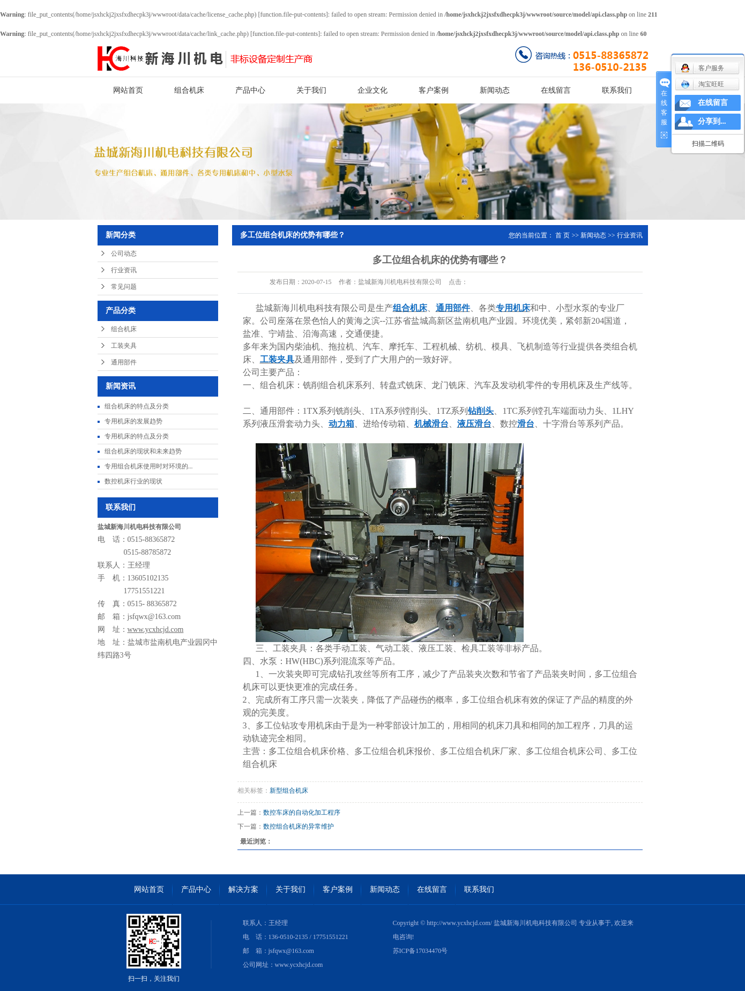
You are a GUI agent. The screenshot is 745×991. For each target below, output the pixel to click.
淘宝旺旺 (702, 84)
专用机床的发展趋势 (133, 421)
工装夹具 (124, 345)
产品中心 (250, 90)
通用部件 (124, 362)
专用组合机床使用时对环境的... (149, 466)
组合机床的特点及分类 (137, 406)
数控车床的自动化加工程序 (301, 812)
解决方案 (243, 889)
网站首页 (128, 90)
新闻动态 (495, 90)
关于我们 (311, 90)
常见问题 (124, 286)
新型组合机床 (289, 790)
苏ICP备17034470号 (420, 951)
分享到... (712, 121)
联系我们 (617, 90)
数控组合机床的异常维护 (298, 826)
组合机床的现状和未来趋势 (143, 451)
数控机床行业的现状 (133, 481)
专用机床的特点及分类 (137, 436)
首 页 (562, 235)
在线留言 (556, 90)
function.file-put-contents (293, 14)
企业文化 (372, 90)
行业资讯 (124, 270)
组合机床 (189, 90)
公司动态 (124, 253)
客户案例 (434, 90)
